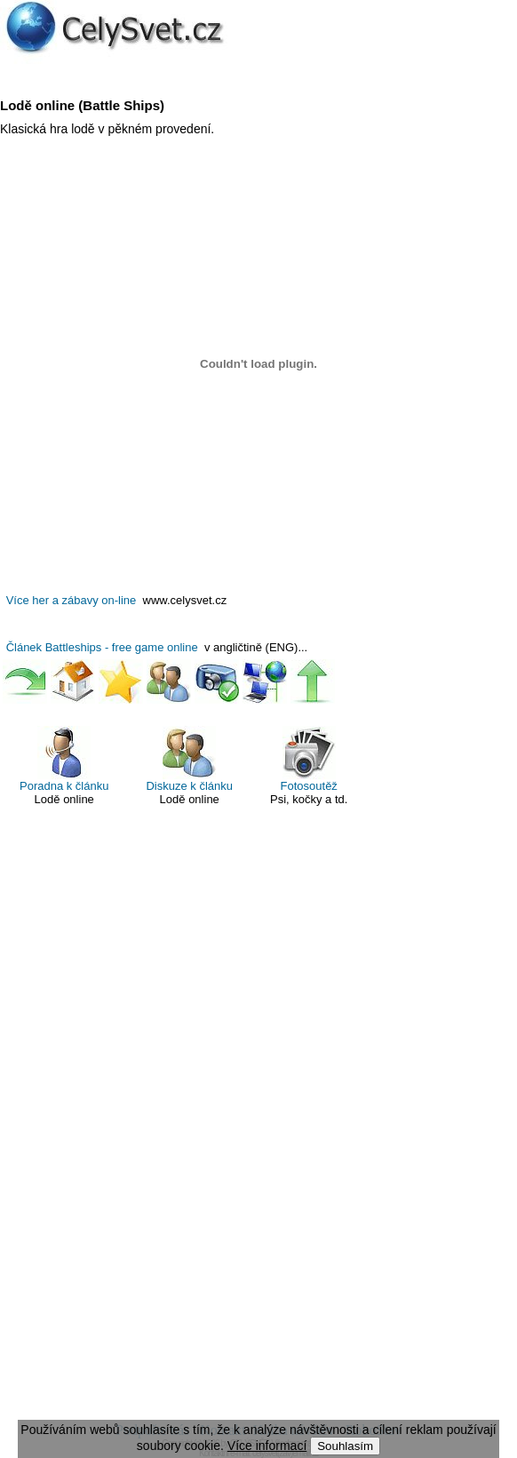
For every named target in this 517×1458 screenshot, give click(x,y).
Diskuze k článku (189, 759)
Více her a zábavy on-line (71, 600)
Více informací (266, 1445)
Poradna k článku (64, 759)
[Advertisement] (258, 1123)
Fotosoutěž (309, 759)
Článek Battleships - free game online (102, 647)
